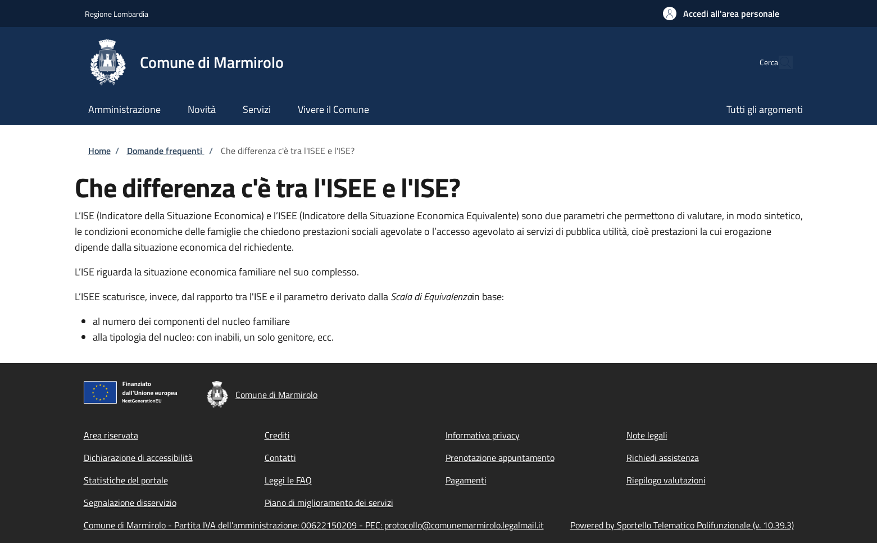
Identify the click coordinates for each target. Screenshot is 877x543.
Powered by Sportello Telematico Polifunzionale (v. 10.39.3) (682, 525)
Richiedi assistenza (662, 457)
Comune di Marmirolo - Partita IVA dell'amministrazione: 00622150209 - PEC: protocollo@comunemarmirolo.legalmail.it (314, 525)
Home (99, 150)
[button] (721, 13)
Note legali (646, 435)
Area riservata (111, 435)
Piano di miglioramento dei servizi (329, 502)
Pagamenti (466, 480)
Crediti (277, 435)
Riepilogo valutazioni (666, 480)
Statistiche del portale (126, 480)
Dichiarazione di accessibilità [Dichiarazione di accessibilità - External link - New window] (138, 457)
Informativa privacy (483, 435)
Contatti (280, 457)
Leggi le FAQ (288, 480)
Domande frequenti (166, 150)
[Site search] (779, 62)
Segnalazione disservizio (130, 502)
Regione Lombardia (116, 14)
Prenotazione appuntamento (500, 457)
